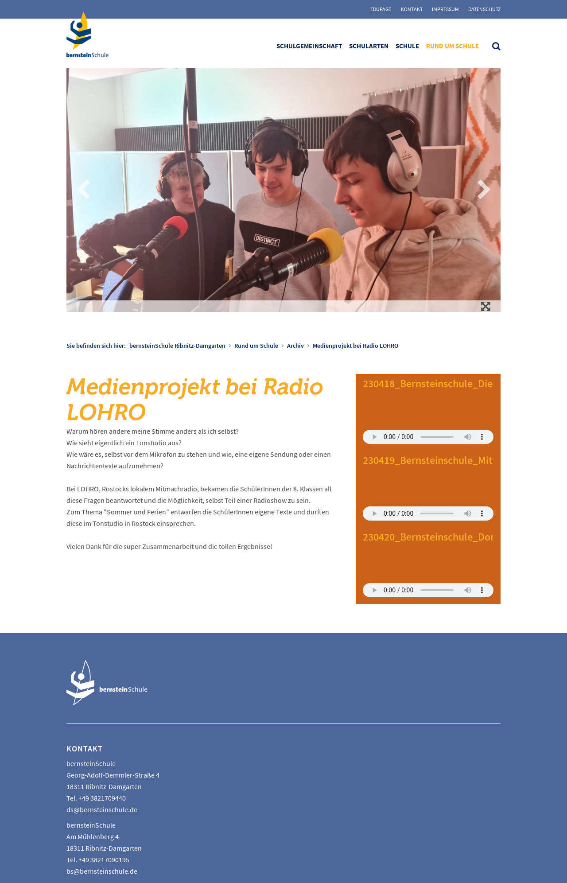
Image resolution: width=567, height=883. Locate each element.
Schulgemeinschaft (309, 46)
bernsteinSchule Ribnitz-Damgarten (177, 346)
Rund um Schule (452, 46)
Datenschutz (484, 9)
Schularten (368, 46)
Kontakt (412, 9)
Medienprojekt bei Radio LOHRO (355, 346)
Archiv (295, 346)
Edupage (380, 9)
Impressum (445, 9)
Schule (407, 46)
